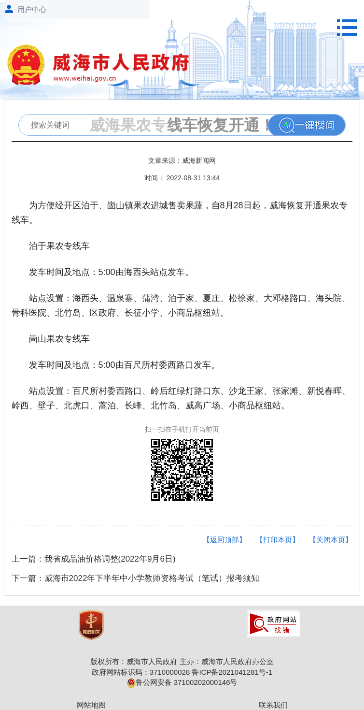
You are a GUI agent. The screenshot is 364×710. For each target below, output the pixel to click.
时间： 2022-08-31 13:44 (182, 178)
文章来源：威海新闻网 (182, 160)
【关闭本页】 (330, 540)
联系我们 (273, 705)
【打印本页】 (277, 540)
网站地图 (91, 705)
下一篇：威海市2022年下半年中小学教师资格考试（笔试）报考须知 (136, 578)
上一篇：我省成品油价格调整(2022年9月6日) (94, 559)
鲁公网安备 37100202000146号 (182, 682)
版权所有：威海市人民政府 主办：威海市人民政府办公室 (181, 661)
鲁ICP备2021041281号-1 (232, 672)
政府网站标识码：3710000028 (141, 672)
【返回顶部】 (224, 540)
